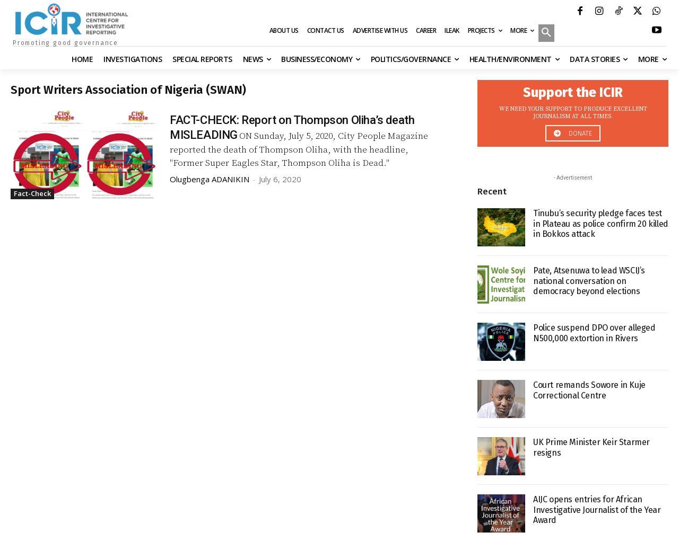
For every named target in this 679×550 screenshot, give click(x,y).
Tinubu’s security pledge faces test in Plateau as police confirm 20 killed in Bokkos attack (600, 223)
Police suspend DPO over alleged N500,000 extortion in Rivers (594, 333)
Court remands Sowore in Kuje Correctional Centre (589, 390)
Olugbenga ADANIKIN (209, 179)
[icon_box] (573, 110)
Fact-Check (32, 193)
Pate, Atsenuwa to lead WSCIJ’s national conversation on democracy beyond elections (589, 280)
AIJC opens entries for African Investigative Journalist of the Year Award (597, 509)
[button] (546, 34)
